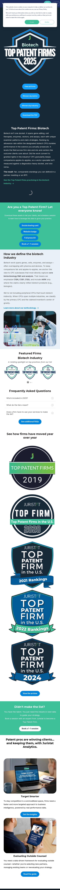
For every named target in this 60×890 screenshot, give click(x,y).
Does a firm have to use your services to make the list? (30, 413)
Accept (32, 22)
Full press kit (30, 238)
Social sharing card (30, 225)
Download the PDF (30, 115)
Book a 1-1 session (30, 244)
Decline (47, 22)
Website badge (30, 232)
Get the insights (30, 814)
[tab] (30, 382)
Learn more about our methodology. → (21, 308)
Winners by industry (30, 106)
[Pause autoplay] (28, 382)
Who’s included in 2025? (30, 398)
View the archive (30, 693)
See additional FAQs (30, 422)
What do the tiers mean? (30, 405)
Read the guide (30, 874)
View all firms (30, 86)
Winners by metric (30, 96)
